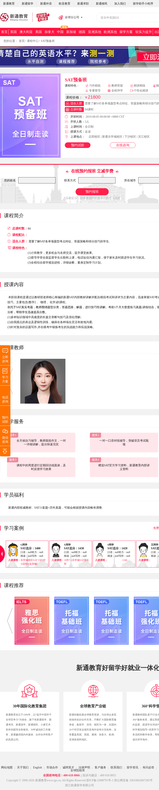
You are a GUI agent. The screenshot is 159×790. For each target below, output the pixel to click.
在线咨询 (122, 145)
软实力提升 (143, 32)
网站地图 (7, 767)
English (37, 767)
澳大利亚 (26, 32)
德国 (82, 32)
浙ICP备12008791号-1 (99, 780)
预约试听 (77, 145)
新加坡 (71, 32)
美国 (38, 32)
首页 (4, 32)
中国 (60, 32)
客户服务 (100, 767)
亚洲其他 (94, 32)
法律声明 (84, 767)
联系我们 (116, 767)
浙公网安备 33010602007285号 (133, 780)
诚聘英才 (68, 767)
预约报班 (92, 191)
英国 (13, 32)
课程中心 (33, 41)
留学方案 (126, 32)
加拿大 (49, 32)
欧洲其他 (110, 32)
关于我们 (23, 767)
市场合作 (52, 767)
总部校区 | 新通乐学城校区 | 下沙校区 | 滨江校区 (119, 136)
